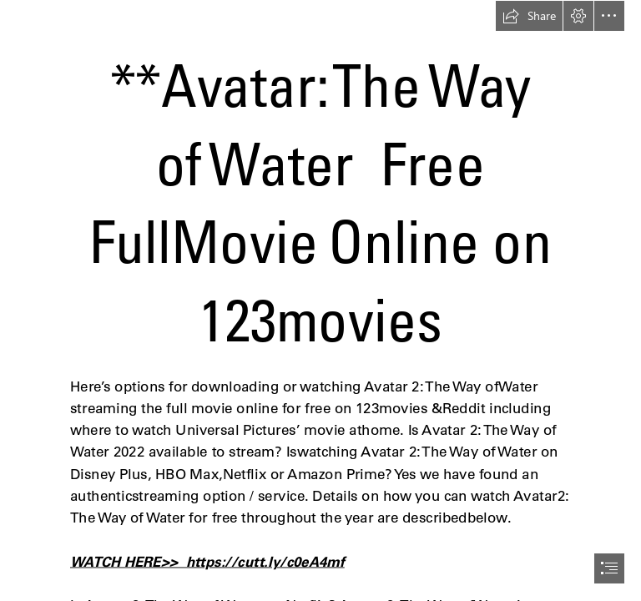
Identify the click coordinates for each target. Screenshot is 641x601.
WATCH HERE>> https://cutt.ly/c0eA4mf (207, 562)
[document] (320, 300)
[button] (529, 16)
